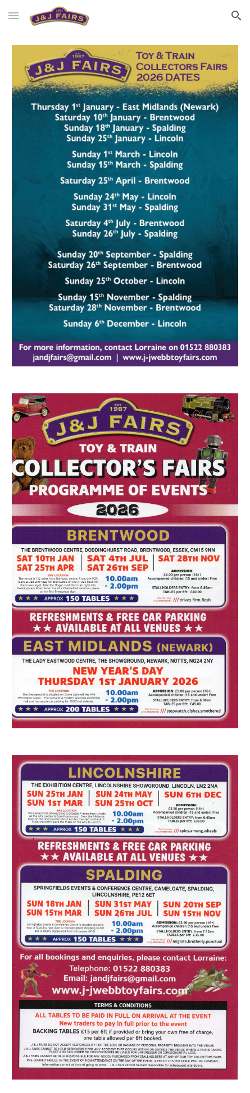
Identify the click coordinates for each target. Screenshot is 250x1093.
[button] (13, 15)
